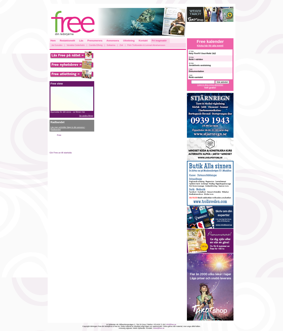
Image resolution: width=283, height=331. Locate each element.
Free (59, 135)
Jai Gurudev (56, 45)
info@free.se (171, 324)
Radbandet (57, 122)
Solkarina (111, 45)
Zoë (121, 45)
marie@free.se (158, 328)
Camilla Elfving (96, 45)
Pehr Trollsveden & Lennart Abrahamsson (146, 45)
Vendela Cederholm (76, 45)
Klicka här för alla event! (210, 45)
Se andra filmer (86, 116)
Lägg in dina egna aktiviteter (210, 85)
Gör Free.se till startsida (61, 153)
